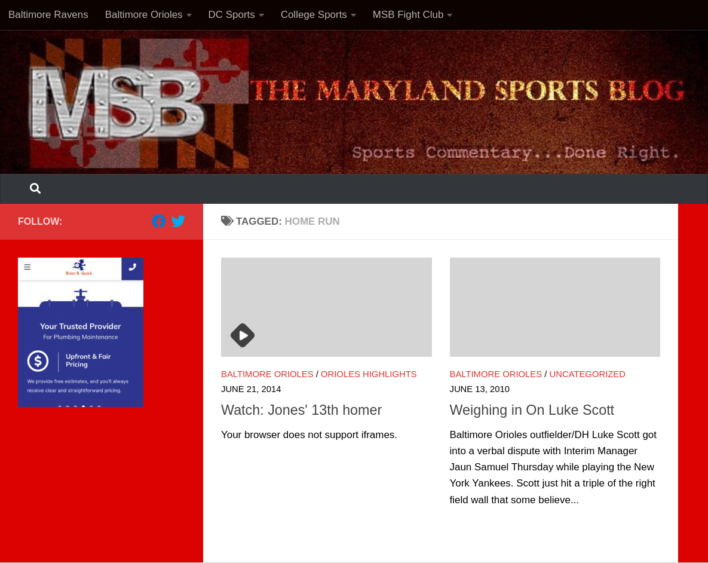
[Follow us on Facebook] (159, 221)
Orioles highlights (369, 374)
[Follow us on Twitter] (178, 221)
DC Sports (232, 14)
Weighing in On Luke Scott (532, 410)
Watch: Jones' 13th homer (301, 410)
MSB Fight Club (408, 14)
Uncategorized (588, 374)
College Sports (314, 14)
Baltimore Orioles (144, 14)
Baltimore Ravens (48, 14)
